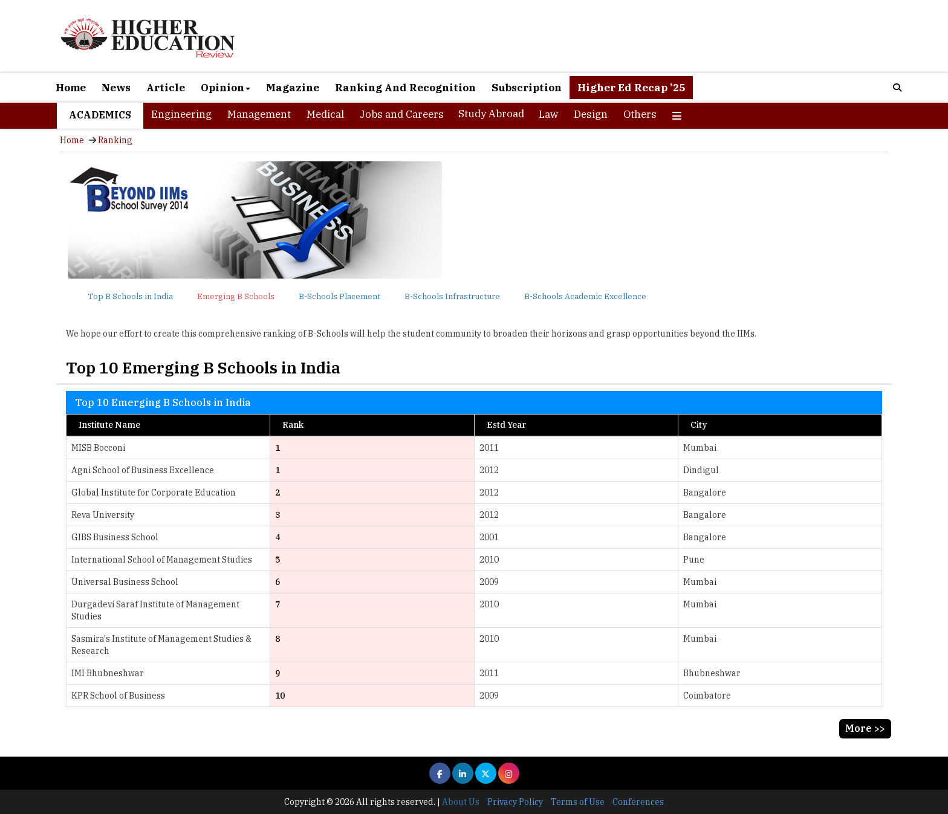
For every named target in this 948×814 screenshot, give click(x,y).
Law (548, 114)
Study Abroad (491, 113)
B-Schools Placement (339, 296)
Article (165, 87)
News (116, 87)
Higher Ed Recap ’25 (631, 87)
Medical (325, 114)
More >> (865, 728)
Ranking (115, 140)
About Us (460, 801)
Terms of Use (578, 801)
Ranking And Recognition (405, 87)
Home (71, 87)
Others (640, 114)
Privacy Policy (515, 801)
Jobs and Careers (402, 114)
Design (591, 114)
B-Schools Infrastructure (452, 296)
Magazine (292, 87)
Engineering (181, 114)
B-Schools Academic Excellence (585, 296)
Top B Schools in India (130, 296)
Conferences (638, 801)
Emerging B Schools (235, 296)
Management (259, 114)
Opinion (225, 87)
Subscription (527, 87)
